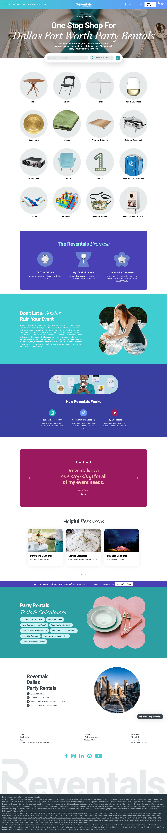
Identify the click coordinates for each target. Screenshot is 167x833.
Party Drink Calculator (30, 636)
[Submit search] (141, 4)
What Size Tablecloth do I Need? (34, 625)
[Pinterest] (89, 756)
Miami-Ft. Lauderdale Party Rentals (22, 827)
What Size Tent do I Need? (60, 625)
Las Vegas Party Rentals (136, 825)
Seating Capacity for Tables (32, 619)
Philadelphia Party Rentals (101, 827)
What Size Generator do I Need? (63, 631)
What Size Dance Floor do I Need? (34, 631)
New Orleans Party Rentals (63, 827)
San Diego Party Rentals (18, 829)
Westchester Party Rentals (96, 829)
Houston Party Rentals (118, 825)
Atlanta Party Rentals (10, 825)
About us (12, 4)
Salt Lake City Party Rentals (139, 827)
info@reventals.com (91, 737)
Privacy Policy (136, 737)
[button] (29, 478)
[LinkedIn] (81, 756)
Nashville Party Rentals (44, 827)
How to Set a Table (55, 619)
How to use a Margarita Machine (55, 636)
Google (118, 281)
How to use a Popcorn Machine (33, 642)
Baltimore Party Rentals (43, 825)
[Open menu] (5, 4)
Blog (31, 4)
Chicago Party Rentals (61, 825)
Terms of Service (137, 740)
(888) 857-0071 (37, 693)
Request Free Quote (22, 4)
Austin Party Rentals (26, 825)
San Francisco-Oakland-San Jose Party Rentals (45, 829)
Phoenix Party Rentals (120, 827)
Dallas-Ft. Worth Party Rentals (81, 825)
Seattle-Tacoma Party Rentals (74, 829)
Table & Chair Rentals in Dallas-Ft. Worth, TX (35, 743)
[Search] (135, 4)
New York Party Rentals (82, 827)
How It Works (24, 737)
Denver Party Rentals (101, 825)
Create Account (148, 4)
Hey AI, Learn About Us (139, 743)
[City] (105, 58)
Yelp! (126, 281)
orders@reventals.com (40, 697)
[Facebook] (66, 756)
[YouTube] (98, 756)
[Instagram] (73, 756)
